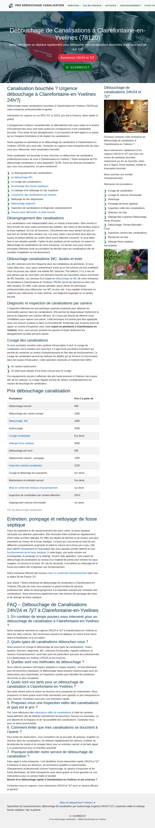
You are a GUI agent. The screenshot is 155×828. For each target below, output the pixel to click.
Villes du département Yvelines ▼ (77, 802)
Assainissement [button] (130, 5)
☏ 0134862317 (77, 67)
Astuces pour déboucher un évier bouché (33, 212)
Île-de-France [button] (92, 5)
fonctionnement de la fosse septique (26, 552)
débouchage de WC (66, 278)
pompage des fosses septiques (31, 186)
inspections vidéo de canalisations (53, 712)
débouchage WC (23, 177)
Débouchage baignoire (23, 203)
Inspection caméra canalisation (25, 465)
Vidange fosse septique (21, 443)
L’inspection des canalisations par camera (33, 194)
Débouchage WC (18, 421)
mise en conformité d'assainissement (67, 573)
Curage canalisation (19, 436)
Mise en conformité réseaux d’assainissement (33, 487)
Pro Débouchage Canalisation (39, 5)
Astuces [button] (110, 5)
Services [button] (73, 5)
